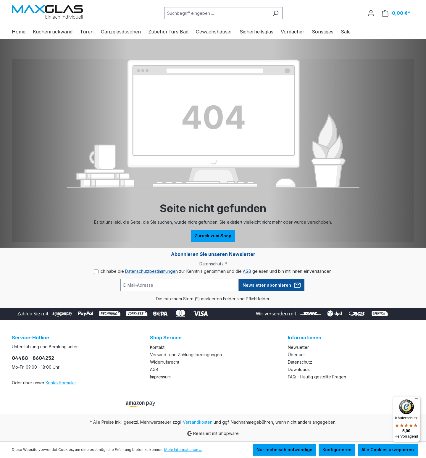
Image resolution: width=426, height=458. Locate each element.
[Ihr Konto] (371, 13)
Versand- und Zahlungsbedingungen (186, 354)
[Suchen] (276, 13)
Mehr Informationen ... (183, 449)
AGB (247, 271)
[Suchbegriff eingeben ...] (216, 13)
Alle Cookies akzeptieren (388, 449)
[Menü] (416, 399)
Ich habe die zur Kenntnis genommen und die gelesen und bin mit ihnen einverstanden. (216, 271)
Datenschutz (300, 362)
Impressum (160, 376)
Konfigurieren (336, 449)
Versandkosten (197, 422)
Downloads (299, 369)
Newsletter (298, 347)
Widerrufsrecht (164, 362)
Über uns (297, 354)
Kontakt (157, 347)
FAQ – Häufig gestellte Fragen (317, 376)
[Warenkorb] (396, 13)
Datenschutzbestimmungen (151, 271)
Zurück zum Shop (213, 235)
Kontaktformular (61, 382)
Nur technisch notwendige (284, 449)
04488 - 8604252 (33, 358)
